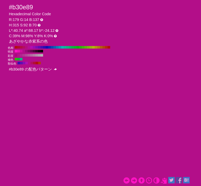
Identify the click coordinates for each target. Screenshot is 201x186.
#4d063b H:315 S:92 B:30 (34, 51)
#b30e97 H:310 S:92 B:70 (29, 47)
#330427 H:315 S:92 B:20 (36, 51)
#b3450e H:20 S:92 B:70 (103, 47)
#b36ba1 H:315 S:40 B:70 (31, 55)
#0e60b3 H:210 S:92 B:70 (54, 47)
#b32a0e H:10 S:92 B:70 (106, 47)
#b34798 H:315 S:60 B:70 (26, 55)
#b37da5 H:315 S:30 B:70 (34, 55)
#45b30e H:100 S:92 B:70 (83, 47)
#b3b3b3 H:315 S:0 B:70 (42, 55)
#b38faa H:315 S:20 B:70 (36, 55)
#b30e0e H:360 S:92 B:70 (16, 47)
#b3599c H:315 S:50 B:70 (29, 55)
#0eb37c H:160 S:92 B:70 (67, 47)
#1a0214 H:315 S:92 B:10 (39, 51)
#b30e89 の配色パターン (33, 69)
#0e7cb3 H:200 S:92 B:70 (57, 47)
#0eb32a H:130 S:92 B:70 (75, 47)
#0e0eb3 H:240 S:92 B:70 (47, 47)
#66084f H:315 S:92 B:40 (31, 51)
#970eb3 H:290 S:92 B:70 (34, 47)
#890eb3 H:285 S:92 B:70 (24, 63)
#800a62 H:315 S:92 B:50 (29, 51)
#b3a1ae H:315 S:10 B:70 (39, 55)
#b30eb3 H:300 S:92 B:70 (31, 47)
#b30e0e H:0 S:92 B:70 (109, 47)
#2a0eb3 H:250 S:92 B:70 (44, 47)
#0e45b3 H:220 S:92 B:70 (52, 47)
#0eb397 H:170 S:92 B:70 (65, 47)
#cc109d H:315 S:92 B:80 (21, 51)
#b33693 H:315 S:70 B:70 (23, 55)
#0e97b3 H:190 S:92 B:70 (60, 47)
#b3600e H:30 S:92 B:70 (101, 47)
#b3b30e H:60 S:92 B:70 (93, 47)
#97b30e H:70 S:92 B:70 (91, 47)
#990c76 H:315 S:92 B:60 (26, 51)
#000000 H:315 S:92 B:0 (42, 51)
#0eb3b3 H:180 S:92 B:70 (62, 47)
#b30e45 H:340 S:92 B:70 (21, 47)
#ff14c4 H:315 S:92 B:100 (16, 51)
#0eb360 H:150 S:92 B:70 (70, 47)
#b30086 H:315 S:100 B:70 (16, 55)
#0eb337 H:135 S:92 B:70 (18, 59)
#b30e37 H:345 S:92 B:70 (34, 63)
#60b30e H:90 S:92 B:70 (85, 47)
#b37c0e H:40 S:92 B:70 (98, 47)
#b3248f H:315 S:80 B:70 (21, 55)
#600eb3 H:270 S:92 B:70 (39, 47)
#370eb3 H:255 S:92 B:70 (19, 63)
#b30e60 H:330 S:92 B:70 (23, 47)
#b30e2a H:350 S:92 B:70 (18, 47)
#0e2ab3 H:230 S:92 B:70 (49, 47)
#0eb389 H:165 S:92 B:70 (21, 59)
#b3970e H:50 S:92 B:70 (96, 47)
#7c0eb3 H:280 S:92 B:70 (36, 47)
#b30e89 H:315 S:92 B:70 (23, 51)
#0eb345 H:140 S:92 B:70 (72, 47)
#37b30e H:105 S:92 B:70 (16, 59)
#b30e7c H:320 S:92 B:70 (26, 47)
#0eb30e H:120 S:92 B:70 (78, 47)
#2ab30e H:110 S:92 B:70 (80, 47)
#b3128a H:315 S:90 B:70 (18, 55)
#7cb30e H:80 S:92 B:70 (88, 47)
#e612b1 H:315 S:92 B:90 (18, 51)
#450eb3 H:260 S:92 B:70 (42, 47)
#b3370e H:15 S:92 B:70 (39, 63)
